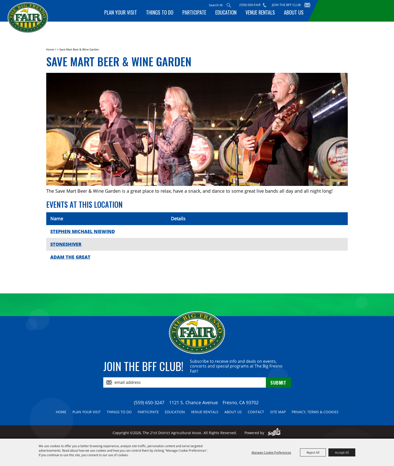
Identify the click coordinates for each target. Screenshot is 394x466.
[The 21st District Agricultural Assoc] (41, 24)
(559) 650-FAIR (251, 5)
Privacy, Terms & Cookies (315, 411)
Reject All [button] (313, 452)
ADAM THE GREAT (70, 257)
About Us (294, 13)
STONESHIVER (65, 244)
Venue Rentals (261, 13)
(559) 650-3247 (149, 402)
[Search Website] (217, 5)
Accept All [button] (342, 452)
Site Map (278, 411)
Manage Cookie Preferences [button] (271, 452)
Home (50, 49)
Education (228, 13)
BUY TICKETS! (350, 11)
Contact (256, 411)
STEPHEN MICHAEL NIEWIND (82, 231)
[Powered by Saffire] (274, 432)
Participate (198, 13)
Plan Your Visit (126, 13)
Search (230, 5)
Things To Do (164, 13)
